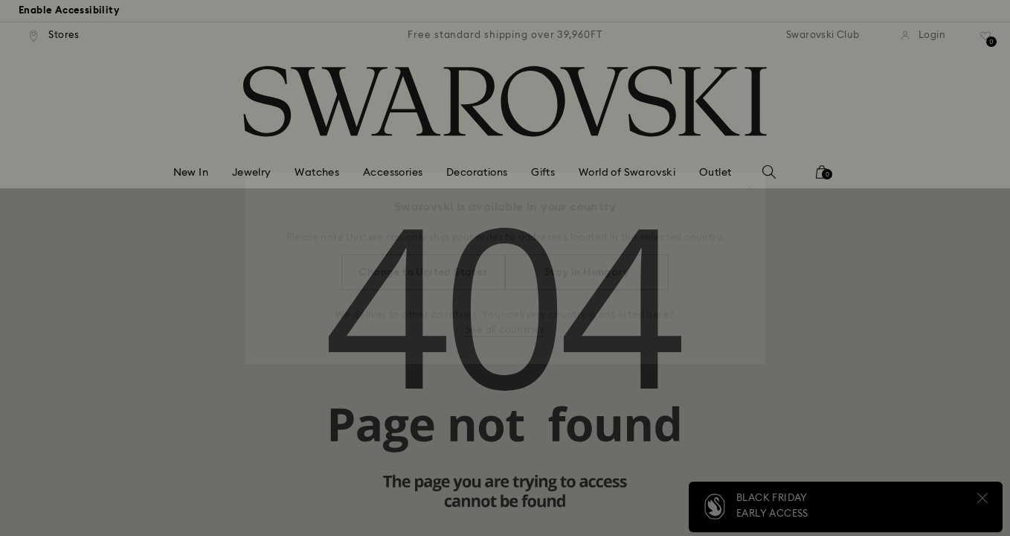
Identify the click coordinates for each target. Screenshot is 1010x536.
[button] (749, 180)
